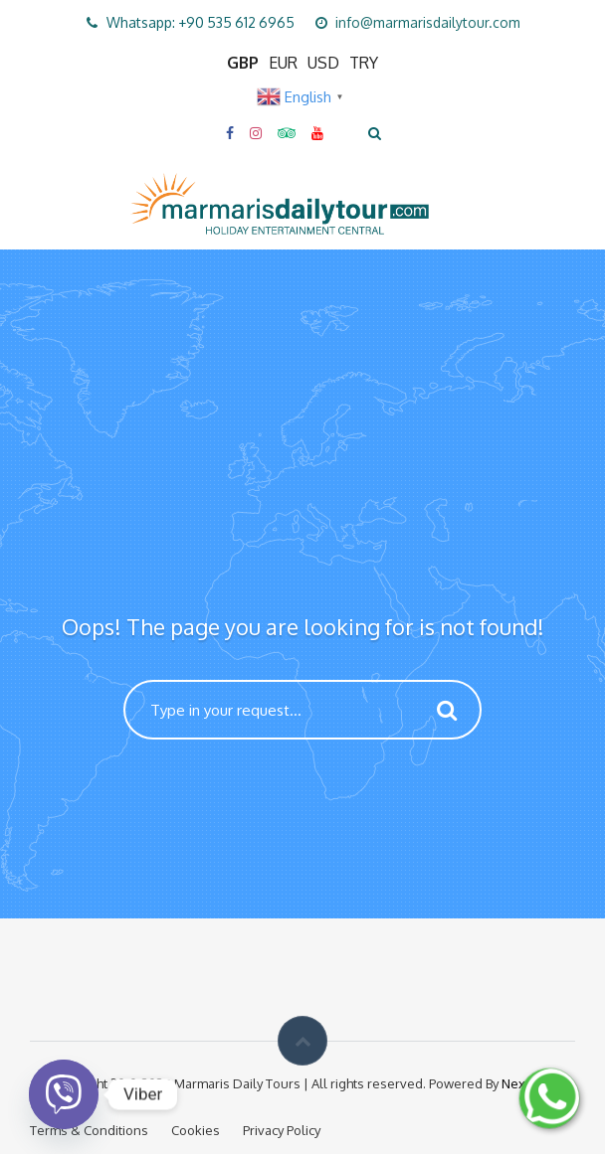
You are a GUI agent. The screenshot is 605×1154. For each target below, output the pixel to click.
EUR (283, 63)
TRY (363, 63)
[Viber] (64, 1094)
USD (323, 63)
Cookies (195, 1130)
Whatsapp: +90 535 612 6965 (200, 22)
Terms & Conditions (89, 1130)
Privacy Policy (281, 1130)
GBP (243, 63)
